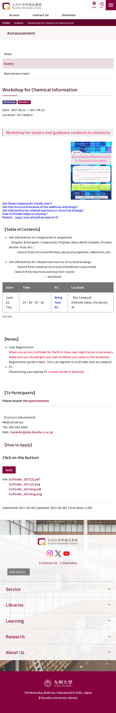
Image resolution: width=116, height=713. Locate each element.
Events (18, 23)
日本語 (94, 7)
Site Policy (68, 563)
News (8, 54)
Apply (9, 470)
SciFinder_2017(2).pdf (24, 479)
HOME (6, 23)
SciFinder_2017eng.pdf (25, 489)
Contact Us (41, 15)
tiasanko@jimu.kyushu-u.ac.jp (31, 432)
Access (14, 15)
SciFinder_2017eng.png (25, 494)
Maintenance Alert (17, 73)
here (42, 362)
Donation (68, 15)
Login (101, 7)
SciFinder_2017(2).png (24, 484)
